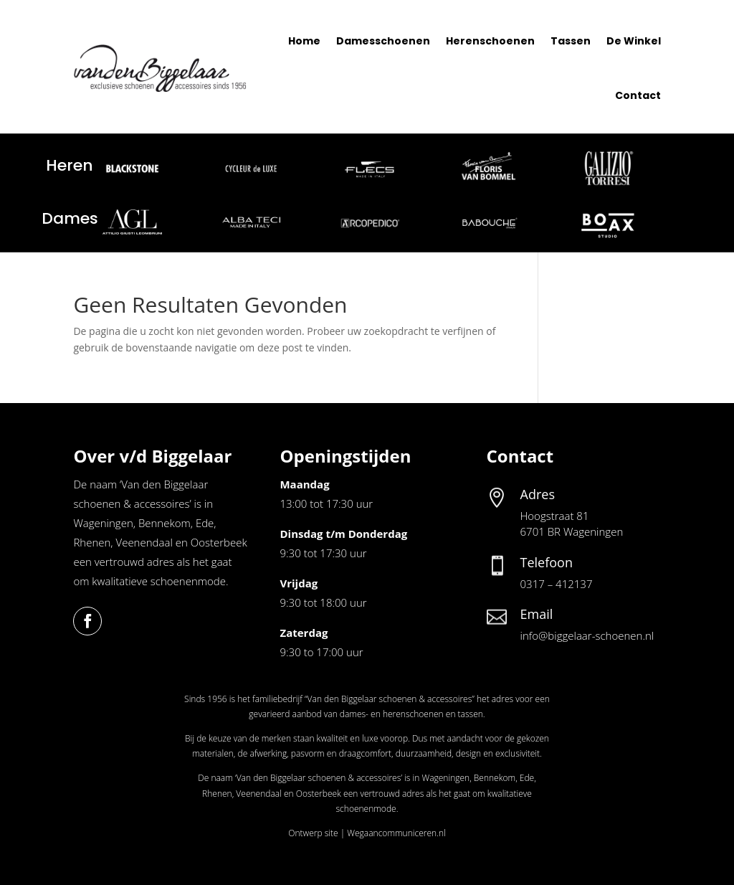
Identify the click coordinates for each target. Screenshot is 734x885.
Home (304, 41)
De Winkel (633, 41)
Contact (638, 95)
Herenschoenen (490, 41)
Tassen (570, 41)
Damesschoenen (383, 41)
